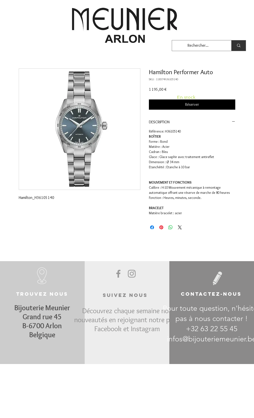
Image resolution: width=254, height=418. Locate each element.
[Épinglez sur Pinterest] (161, 227)
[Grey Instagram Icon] (132, 273)
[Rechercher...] (198, 45)
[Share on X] (180, 227)
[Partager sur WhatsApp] (170, 227)
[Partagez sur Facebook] (152, 227)
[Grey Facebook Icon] (118, 273)
